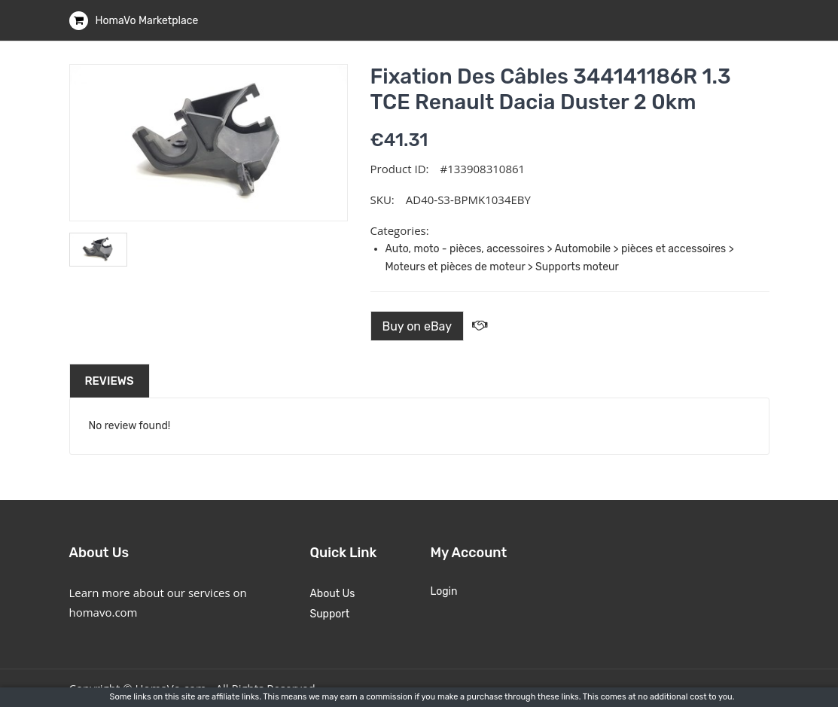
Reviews (109, 381)
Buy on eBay (417, 326)
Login (443, 591)
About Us (332, 593)
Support (329, 614)
